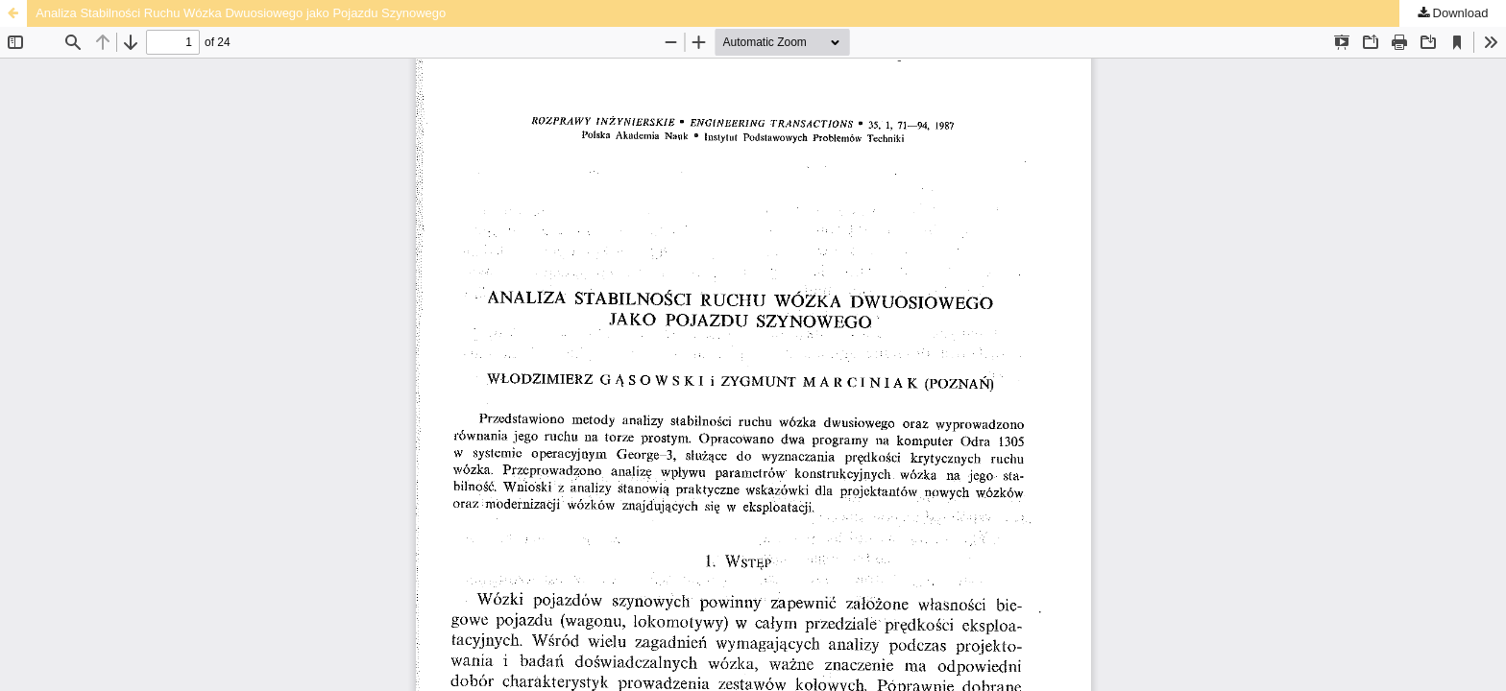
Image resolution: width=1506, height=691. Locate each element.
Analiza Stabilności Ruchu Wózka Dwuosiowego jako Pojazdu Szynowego (241, 13)
